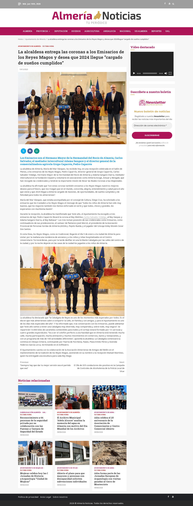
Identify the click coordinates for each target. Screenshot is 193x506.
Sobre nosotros (60, 497)
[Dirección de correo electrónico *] (152, 125)
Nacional (125, 31)
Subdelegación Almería (30, 412)
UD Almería (141, 31)
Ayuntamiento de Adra (104, 412)
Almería (27, 31)
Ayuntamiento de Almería (29, 46)
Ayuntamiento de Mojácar (32, 468)
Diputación (61, 31)
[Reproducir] (134, 73)
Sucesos (76, 31)
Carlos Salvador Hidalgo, (95, 217)
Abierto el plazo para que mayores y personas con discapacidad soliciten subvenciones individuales (72, 453)
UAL (167, 31)
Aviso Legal (45, 497)
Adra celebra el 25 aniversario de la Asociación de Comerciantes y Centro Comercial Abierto (109, 397)
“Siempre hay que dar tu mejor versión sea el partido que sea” (46, 365)
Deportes (156, 31)
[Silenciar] (165, 73)
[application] (152, 64)
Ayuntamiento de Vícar (67, 468)
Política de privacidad (28, 497)
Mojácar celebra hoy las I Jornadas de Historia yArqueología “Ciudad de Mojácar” (35, 453)
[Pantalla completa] (170, 73)
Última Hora (48, 46)
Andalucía (109, 31)
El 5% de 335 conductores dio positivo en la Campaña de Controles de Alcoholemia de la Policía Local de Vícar (98, 367)
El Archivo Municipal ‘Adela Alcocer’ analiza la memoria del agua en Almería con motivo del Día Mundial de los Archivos (72, 397)
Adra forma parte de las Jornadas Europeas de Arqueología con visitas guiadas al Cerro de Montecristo (109, 453)
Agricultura (91, 31)
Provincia (42, 31)
